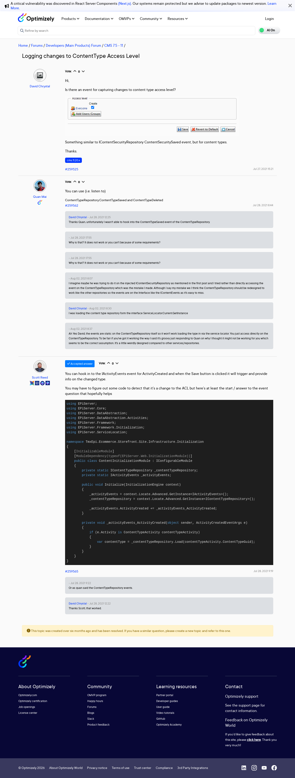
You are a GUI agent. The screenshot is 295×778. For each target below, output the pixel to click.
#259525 (71, 169)
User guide (163, 707)
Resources (178, 18)
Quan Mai (39, 196)
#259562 (71, 205)
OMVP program (96, 695)
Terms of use (120, 768)
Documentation (99, 18)
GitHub (160, 719)
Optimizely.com (27, 695)
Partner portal (164, 695)
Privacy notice (97, 768)
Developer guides (167, 701)
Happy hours (95, 701)
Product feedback (98, 725)
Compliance (164, 768)
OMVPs (126, 18)
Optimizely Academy (169, 725)
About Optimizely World (66, 768)
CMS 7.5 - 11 (113, 45)
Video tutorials (165, 713)
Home (23, 45)
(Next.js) (124, 3)
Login (269, 18)
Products (70, 18)
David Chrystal (40, 86)
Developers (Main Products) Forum (73, 45)
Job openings (26, 707)
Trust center (142, 768)
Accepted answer (80, 364)
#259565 (71, 571)
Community (151, 18)
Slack (90, 719)
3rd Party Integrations (192, 768)
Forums (37, 45)
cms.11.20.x (73, 160)
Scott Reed (40, 377)
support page (249, 705)
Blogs (90, 713)
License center (27, 713)
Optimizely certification (32, 701)
